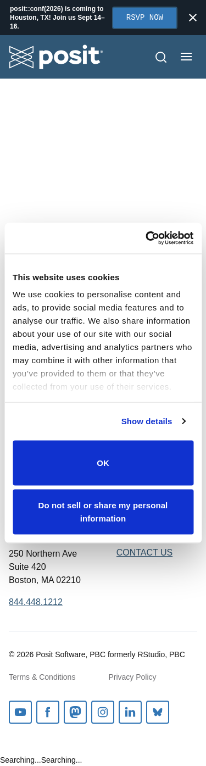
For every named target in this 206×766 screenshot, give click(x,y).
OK (103, 462)
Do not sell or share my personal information (103, 512)
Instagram (102, 712)
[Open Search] (161, 57)
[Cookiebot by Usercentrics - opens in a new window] (146, 238)
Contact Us (144, 552)
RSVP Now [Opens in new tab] (144, 18)
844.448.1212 (36, 602)
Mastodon (75, 712)
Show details (146, 421)
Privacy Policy (132, 677)
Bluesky (157, 712)
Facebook (47, 712)
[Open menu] (186, 57)
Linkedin (130, 712)
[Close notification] (192, 17)
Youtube (20, 712)
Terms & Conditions (42, 677)
